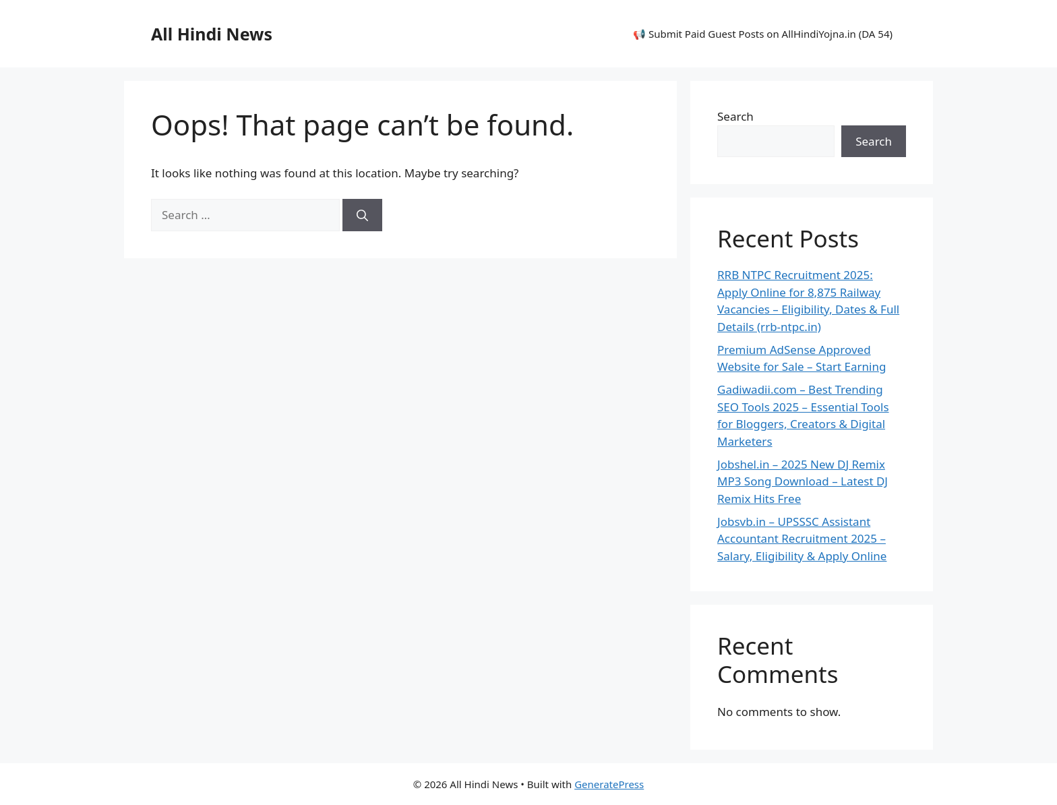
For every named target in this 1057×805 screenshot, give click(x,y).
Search (735, 116)
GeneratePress (609, 784)
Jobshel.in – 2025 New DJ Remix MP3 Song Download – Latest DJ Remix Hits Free (802, 481)
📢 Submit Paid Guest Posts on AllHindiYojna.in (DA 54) (763, 33)
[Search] (362, 215)
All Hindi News (211, 33)
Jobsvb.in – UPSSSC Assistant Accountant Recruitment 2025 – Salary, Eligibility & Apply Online (801, 539)
